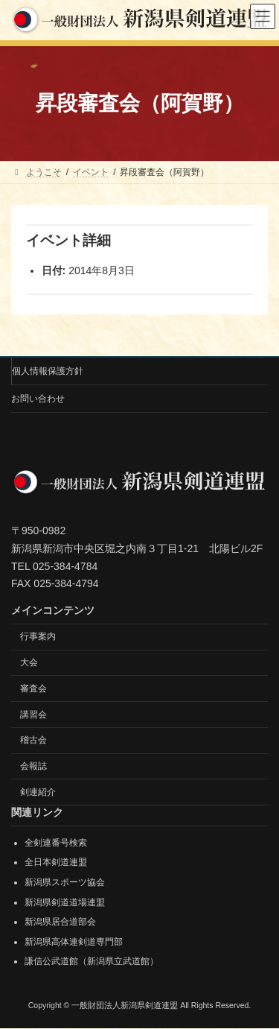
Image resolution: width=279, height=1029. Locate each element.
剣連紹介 (38, 792)
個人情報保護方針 (47, 371)
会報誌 (33, 767)
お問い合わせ (38, 398)
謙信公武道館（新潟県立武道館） (91, 962)
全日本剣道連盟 (56, 863)
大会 (29, 662)
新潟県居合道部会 (60, 922)
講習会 (33, 714)
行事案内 (38, 637)
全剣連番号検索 (56, 843)
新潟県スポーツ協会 (65, 882)
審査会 (33, 688)
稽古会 (33, 740)
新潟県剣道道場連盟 (65, 902)
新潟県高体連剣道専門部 (74, 942)
